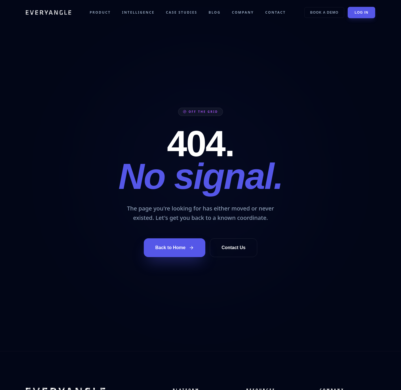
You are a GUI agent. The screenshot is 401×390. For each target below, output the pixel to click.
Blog (215, 12)
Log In (361, 12)
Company (243, 12)
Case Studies (181, 12)
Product (100, 12)
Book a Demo (324, 12)
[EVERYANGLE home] (48, 12)
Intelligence (138, 12)
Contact (275, 12)
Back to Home (174, 247)
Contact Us (233, 247)
